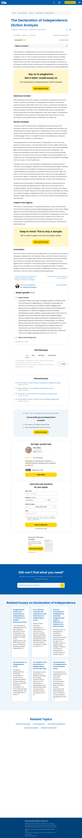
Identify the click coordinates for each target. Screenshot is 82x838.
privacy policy (36, 518)
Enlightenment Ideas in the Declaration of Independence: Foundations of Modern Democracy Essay (20, 616)
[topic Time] (52, 500)
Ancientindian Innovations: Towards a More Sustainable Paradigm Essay (38, 399)
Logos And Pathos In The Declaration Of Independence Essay (35, 388)
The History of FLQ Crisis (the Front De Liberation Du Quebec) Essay (37, 394)
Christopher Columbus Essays (48, 728)
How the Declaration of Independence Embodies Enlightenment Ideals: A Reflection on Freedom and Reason (26, 278)
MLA (33, 355)
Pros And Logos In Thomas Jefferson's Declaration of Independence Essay (39, 383)
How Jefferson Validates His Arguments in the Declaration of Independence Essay (39, 615)
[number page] (41, 507)
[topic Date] (35, 500)
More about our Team (21, 341)
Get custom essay (41, 242)
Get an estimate (41, 525)
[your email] (41, 513)
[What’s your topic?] (41, 493)
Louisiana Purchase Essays (31, 728)
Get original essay (41, 88)
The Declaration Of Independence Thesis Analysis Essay (59, 665)
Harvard (41, 355)
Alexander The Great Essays (23, 724)
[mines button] (27, 507)
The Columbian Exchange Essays (56, 724)
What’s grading (62, 285)
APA (27, 355)
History (31, 13)
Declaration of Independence (45, 13)
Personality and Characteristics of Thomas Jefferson (57, 277)
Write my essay (41, 432)
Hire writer (41, 475)
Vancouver (52, 355)
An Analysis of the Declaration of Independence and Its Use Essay (40, 665)
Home (14, 13)
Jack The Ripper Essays (39, 724)
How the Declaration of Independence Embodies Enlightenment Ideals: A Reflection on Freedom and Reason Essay (58, 618)
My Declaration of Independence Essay (20, 664)
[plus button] (55, 507)
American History (23, 29)
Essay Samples (22, 13)
